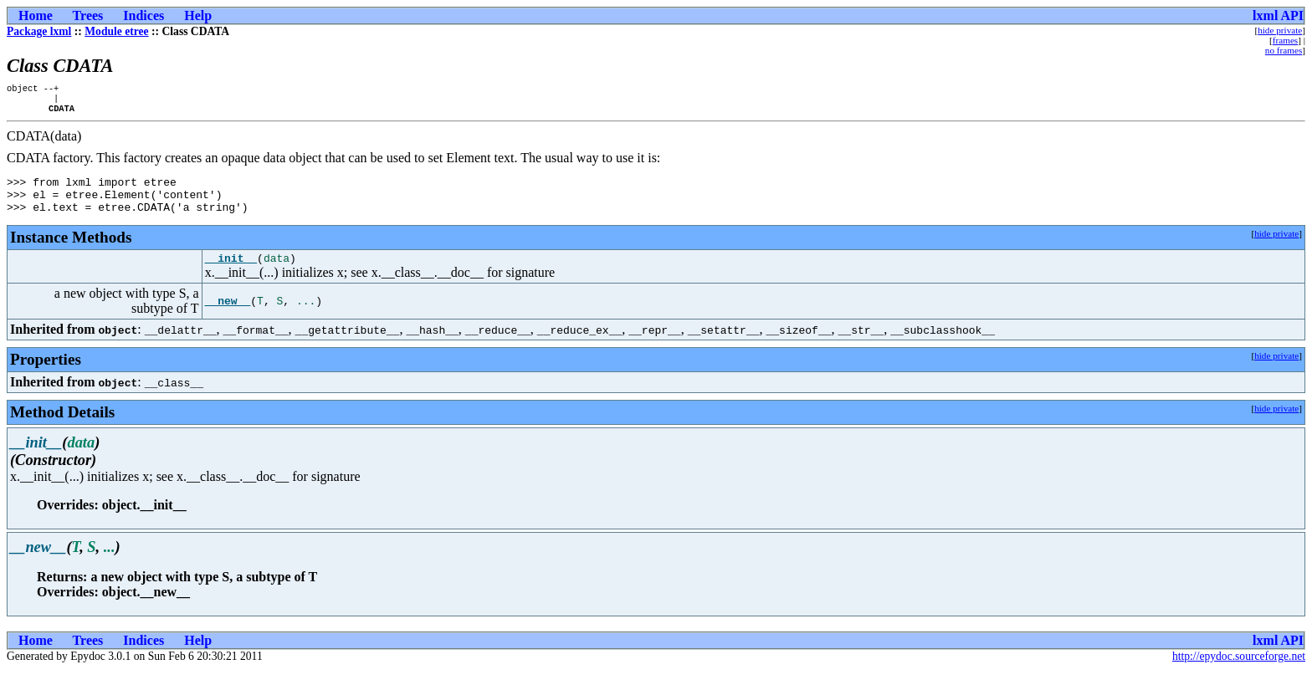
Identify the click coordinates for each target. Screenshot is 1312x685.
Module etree (116, 31)
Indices (143, 15)
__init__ (231, 272)
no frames (1283, 50)
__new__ (228, 316)
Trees (88, 15)
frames (1285, 40)
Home (35, 15)
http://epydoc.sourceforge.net (1238, 671)
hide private (1280, 30)
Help (198, 15)
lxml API (1278, 15)
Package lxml (39, 31)
